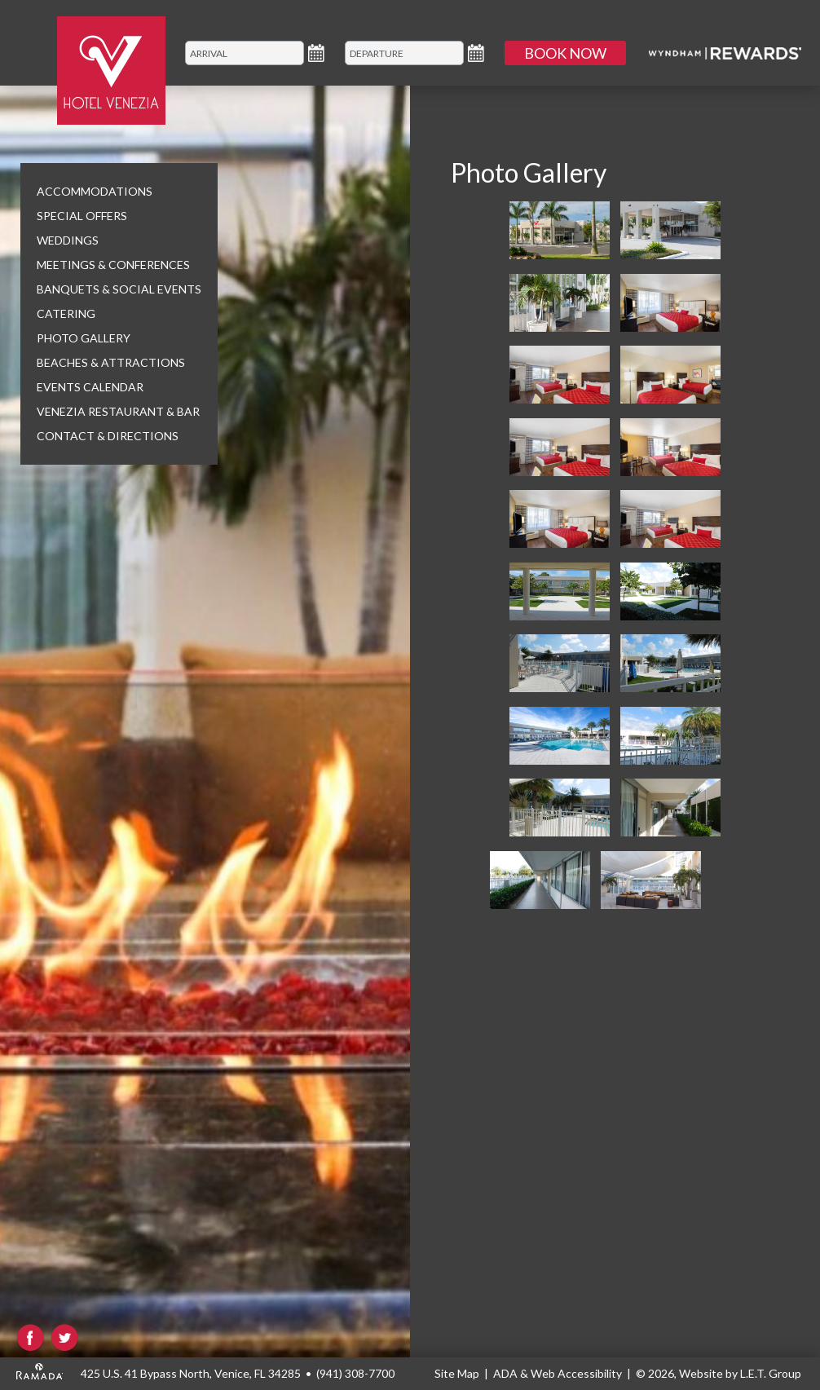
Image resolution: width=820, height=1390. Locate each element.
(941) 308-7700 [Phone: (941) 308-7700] (355, 1373)
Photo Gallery (83, 338)
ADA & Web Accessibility (557, 1373)
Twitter (65, 1338)
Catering (66, 313)
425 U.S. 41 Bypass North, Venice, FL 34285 (191, 1373)
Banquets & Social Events (119, 289)
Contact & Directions (108, 436)
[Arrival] (244, 53)
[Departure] (404, 53)
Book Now (565, 53)
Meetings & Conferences (113, 264)
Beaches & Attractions (111, 362)
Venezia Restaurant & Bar (118, 411)
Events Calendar (90, 387)
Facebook (30, 1338)
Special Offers (82, 216)
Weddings (68, 240)
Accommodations (94, 191)
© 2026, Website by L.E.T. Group (718, 1373)
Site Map (456, 1373)
